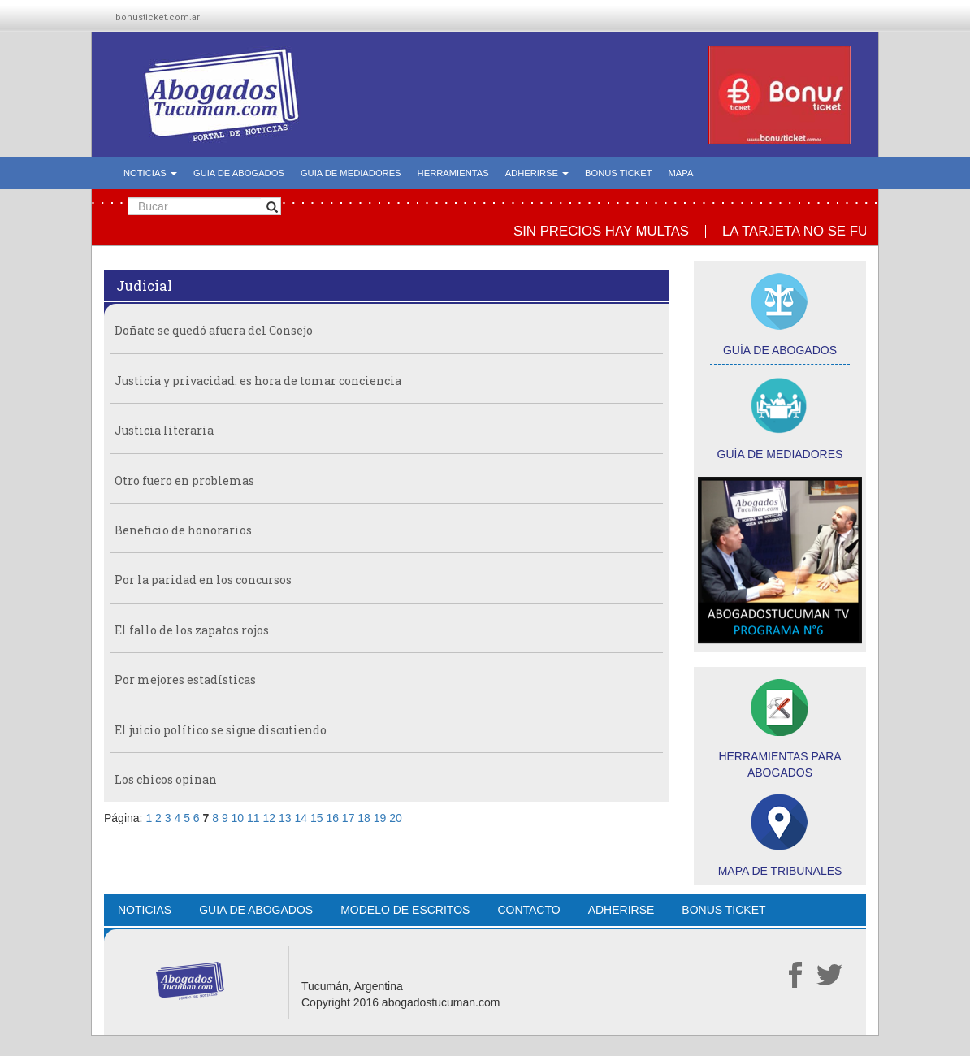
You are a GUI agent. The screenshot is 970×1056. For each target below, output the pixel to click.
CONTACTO (528, 909)
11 (253, 817)
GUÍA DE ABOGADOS (780, 350)
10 (238, 817)
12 (269, 817)
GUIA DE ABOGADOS (238, 173)
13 (285, 817)
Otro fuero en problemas (184, 480)
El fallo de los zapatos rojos (192, 630)
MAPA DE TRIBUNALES (780, 870)
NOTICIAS (144, 909)
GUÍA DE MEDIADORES (780, 454)
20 (395, 817)
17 (348, 817)
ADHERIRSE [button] (537, 173)
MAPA (681, 173)
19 (380, 817)
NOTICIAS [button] (150, 173)
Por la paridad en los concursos (203, 579)
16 (332, 817)
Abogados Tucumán (223, 95)
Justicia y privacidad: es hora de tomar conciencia (258, 380)
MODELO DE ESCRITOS (405, 909)
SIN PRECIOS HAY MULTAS (606, 231)
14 (300, 817)
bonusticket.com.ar (157, 17)
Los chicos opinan (166, 779)
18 (363, 817)
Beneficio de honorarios (183, 530)
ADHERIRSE (621, 909)
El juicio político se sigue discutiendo (221, 730)
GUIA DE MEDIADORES (351, 173)
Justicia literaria (164, 430)
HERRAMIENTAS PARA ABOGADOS (779, 764)
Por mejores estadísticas (185, 679)
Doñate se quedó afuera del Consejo (214, 330)
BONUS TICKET (618, 173)
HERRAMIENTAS (453, 173)
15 (316, 817)
